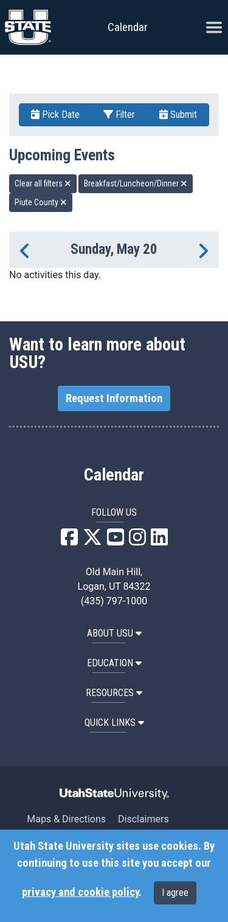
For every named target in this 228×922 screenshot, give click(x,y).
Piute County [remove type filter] (41, 202)
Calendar (114, 474)
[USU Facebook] (69, 541)
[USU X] (92, 541)
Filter (119, 114)
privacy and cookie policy (80, 892)
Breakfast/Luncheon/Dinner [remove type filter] (135, 183)
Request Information (114, 398)
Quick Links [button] (114, 722)
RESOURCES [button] (114, 692)
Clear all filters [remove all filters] (43, 183)
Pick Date (55, 114)
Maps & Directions (66, 819)
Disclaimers (143, 819)
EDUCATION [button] (114, 663)
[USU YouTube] (115, 541)
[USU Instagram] (137, 541)
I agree (175, 892)
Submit (178, 114)
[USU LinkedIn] (159, 541)
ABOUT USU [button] (114, 633)
